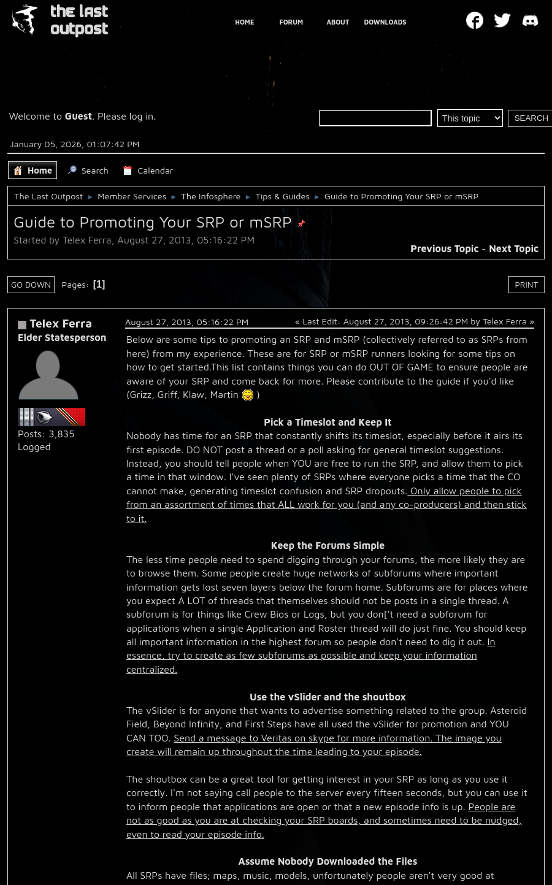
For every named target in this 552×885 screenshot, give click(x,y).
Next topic (514, 248)
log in (141, 115)
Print (527, 284)
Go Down (31, 284)
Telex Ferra (60, 323)
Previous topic (444, 248)
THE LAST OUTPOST (79, 20)
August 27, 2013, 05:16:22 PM (186, 321)
